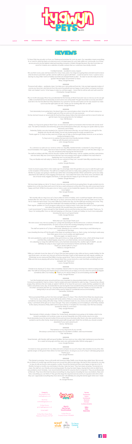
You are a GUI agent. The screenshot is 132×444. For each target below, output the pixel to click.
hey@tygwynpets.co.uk (44, 396)
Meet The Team (66, 408)
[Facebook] (100, 436)
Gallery (86, 407)
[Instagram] (104, 436)
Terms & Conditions (66, 410)
